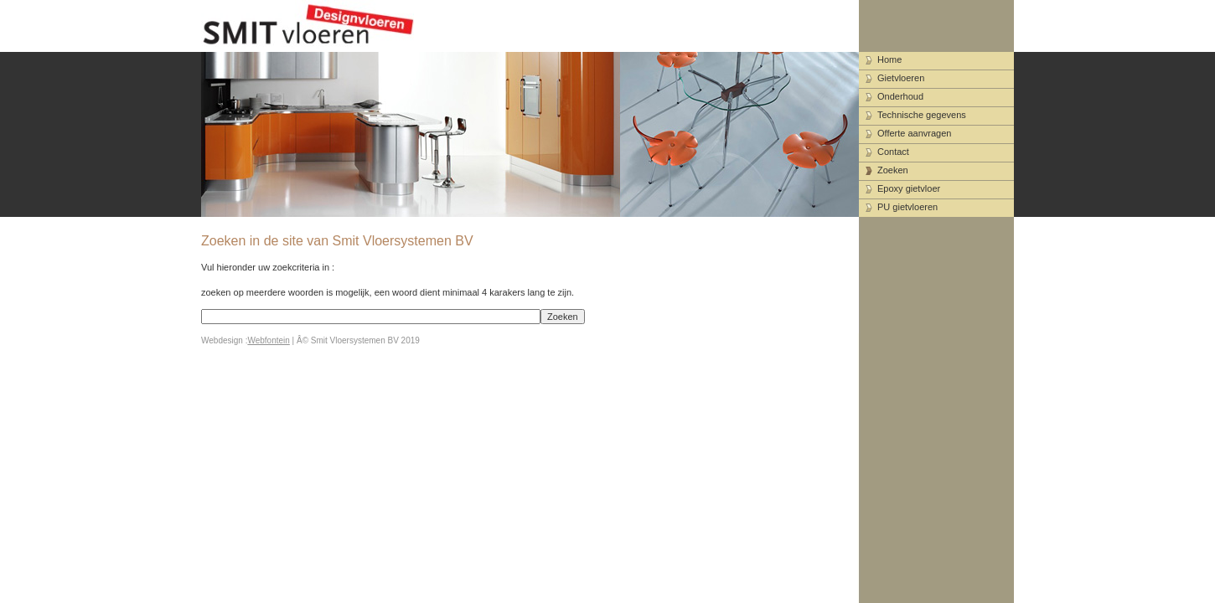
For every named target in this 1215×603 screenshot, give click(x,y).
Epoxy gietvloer (908, 188)
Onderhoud (900, 96)
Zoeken (892, 170)
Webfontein (268, 340)
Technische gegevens (921, 115)
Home (889, 59)
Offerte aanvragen (914, 133)
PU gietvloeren (907, 207)
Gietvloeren (900, 78)
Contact (893, 152)
